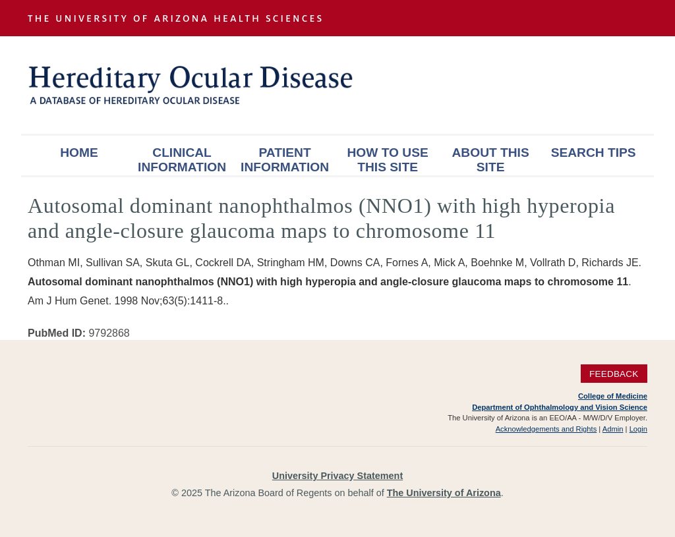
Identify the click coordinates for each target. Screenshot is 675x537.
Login (638, 429)
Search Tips (593, 152)
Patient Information (285, 160)
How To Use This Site (387, 160)
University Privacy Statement (337, 475)
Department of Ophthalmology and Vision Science (559, 407)
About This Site (490, 160)
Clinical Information (182, 160)
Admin (613, 429)
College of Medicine (612, 396)
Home (79, 152)
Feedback (614, 373)
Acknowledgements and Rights (546, 429)
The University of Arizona (444, 493)
